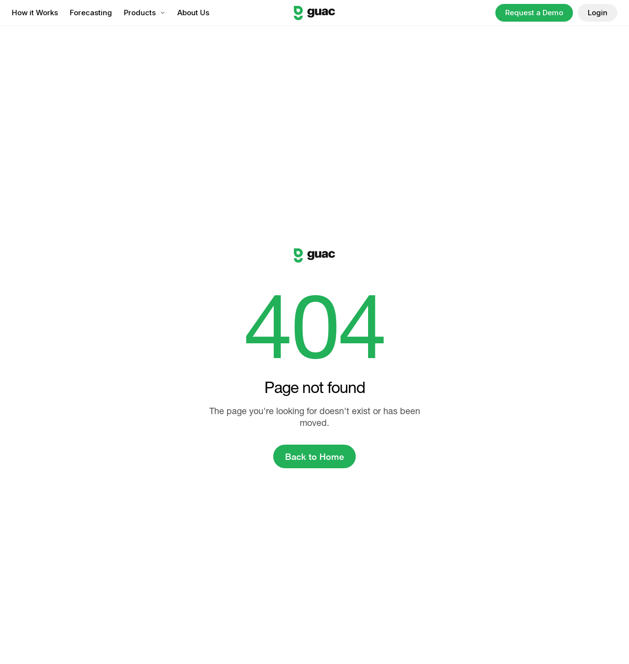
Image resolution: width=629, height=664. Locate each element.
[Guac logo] (314, 13)
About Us (193, 12)
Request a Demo (534, 12)
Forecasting (91, 12)
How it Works (35, 12)
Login (597, 12)
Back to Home (314, 456)
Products (145, 12)
